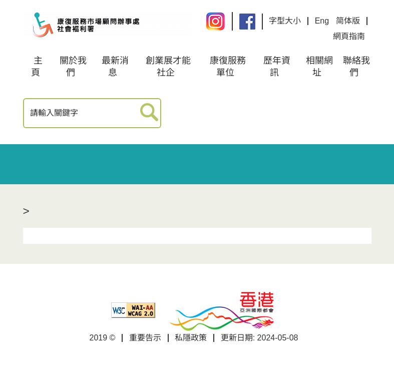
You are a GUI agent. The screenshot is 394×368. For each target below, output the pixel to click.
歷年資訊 (276, 67)
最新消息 (115, 67)
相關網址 (319, 67)
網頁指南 (349, 36)
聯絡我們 (356, 67)
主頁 (37, 67)
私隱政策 (191, 337)
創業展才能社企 (168, 67)
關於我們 (73, 67)
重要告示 (145, 337)
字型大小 (285, 21)
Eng (322, 21)
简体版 (348, 21)
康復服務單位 (228, 67)
